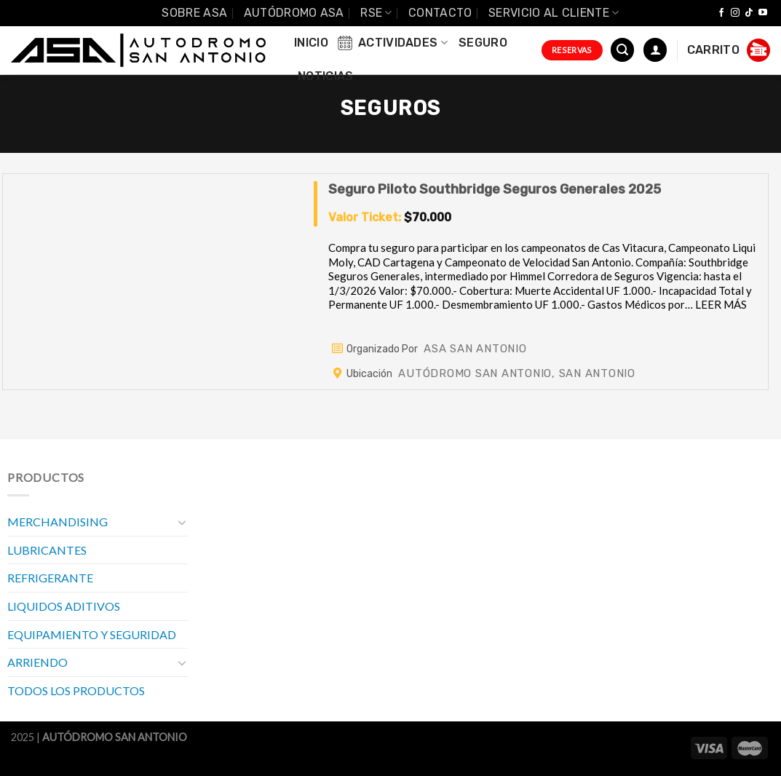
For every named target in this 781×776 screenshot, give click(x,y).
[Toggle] (183, 522)
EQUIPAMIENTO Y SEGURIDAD (91, 634)
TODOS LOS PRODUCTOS (76, 690)
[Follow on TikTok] (749, 13)
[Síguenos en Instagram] (735, 13)
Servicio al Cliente (553, 13)
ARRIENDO (37, 662)
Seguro (483, 43)
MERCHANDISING (57, 521)
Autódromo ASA (294, 13)
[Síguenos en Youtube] (762, 13)
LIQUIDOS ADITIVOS (63, 606)
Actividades (392, 42)
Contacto (440, 13)
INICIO (311, 43)
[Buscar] (622, 50)
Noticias (326, 76)
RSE (376, 13)
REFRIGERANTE (50, 578)
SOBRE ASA (194, 13)
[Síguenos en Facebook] (721, 13)
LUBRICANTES (47, 550)
